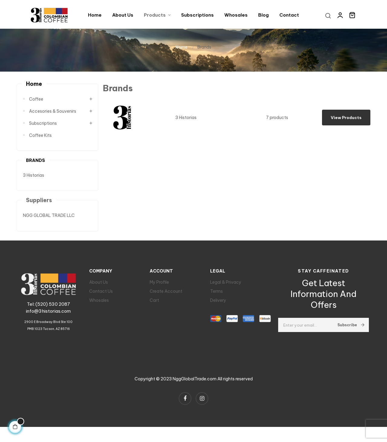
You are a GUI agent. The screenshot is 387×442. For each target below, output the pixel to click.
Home (34, 88)
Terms (216, 296)
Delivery (218, 305)
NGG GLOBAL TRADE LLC (49, 220)
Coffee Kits (40, 140)
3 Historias (33, 180)
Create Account (166, 296)
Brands (35, 165)
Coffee (36, 104)
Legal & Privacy (225, 287)
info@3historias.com (48, 316)
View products (346, 122)
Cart (154, 305)
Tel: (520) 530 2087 (48, 309)
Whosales (99, 305)
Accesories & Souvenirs (52, 116)
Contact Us (101, 296)
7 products (277, 122)
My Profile (159, 287)
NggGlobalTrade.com (194, 384)
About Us (98, 287)
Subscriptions (43, 128)
